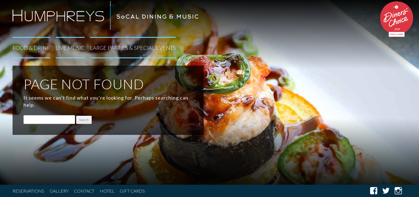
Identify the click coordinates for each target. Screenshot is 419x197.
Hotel (107, 190)
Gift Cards (132, 190)
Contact (84, 190)
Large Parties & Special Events (133, 47)
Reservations (28, 190)
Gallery (59, 190)
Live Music (70, 47)
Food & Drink (31, 47)
